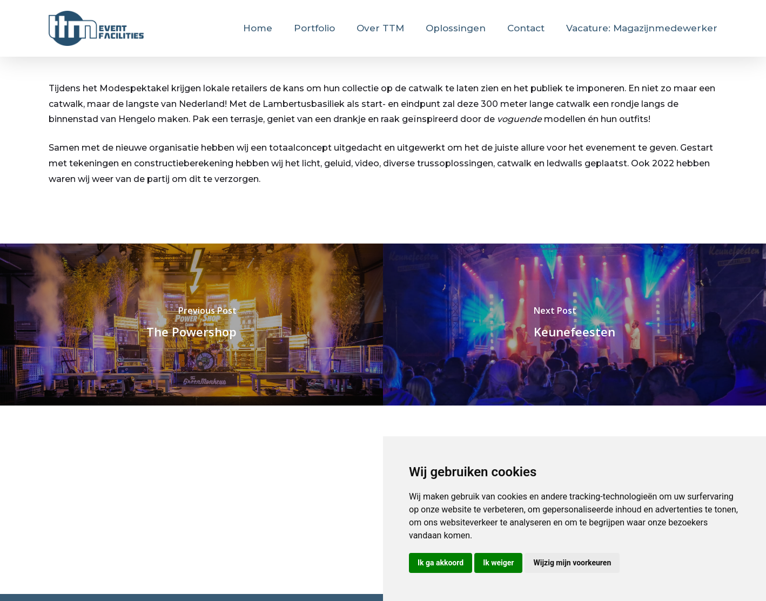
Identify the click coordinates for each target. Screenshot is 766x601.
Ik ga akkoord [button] (440, 562)
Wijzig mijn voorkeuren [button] (572, 562)
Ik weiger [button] (498, 562)
